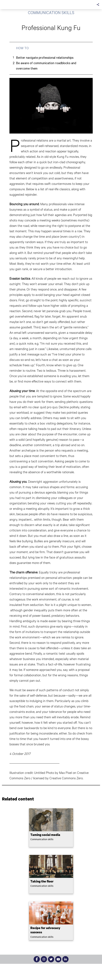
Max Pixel (65, 772)
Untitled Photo (44, 772)
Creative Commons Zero (66, 778)
